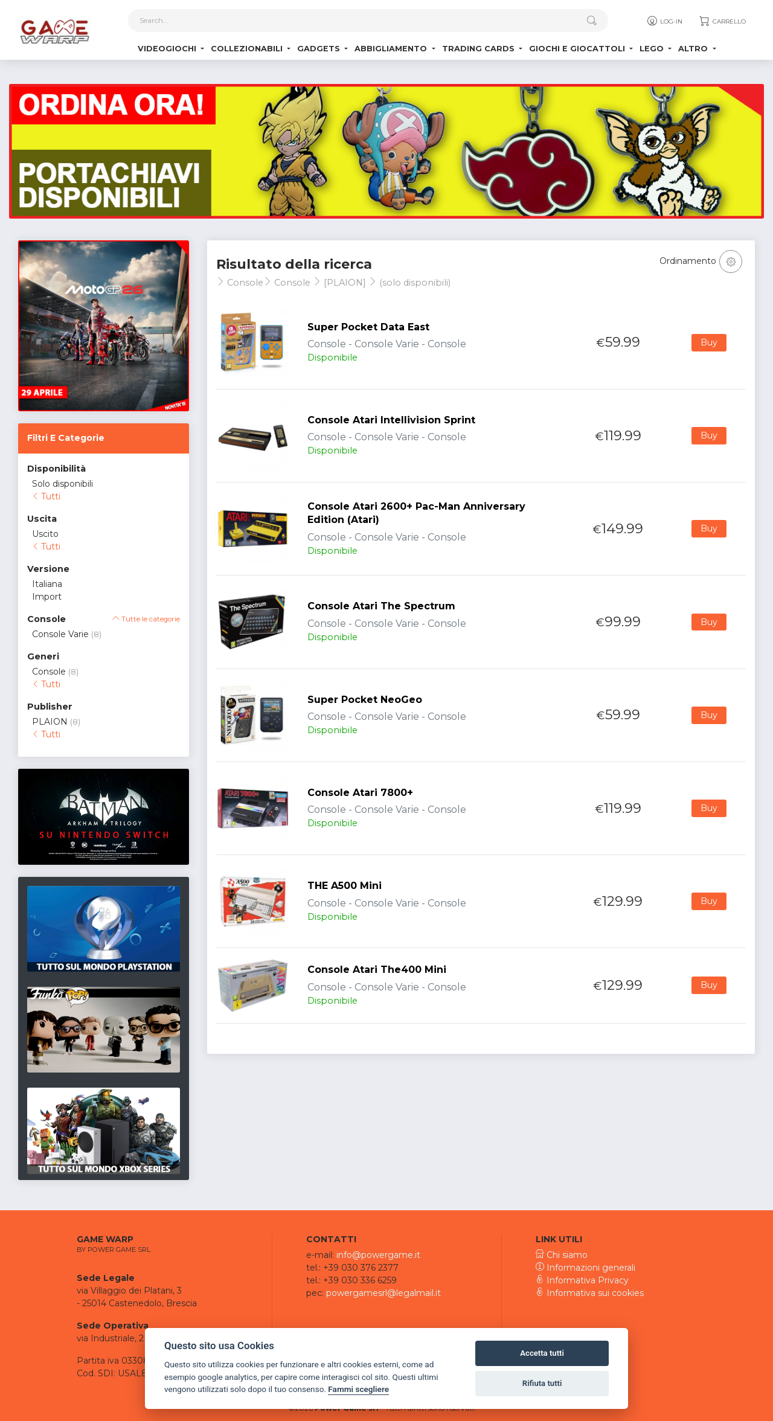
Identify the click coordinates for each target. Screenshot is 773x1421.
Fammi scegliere (358, 1389)
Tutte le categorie (146, 619)
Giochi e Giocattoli (578, 48)
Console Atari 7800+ (360, 792)
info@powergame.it (378, 1254)
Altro (694, 48)
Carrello (722, 21)
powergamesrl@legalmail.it (383, 1293)
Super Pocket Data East (368, 327)
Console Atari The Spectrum (381, 606)
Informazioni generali (585, 1267)
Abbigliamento (391, 48)
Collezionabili (248, 48)
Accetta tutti (542, 1353)
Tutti (46, 496)
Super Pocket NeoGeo (364, 699)
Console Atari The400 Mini (376, 969)
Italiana (47, 584)
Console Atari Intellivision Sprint (391, 420)
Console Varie (60, 634)
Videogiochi (168, 48)
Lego (653, 48)
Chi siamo (562, 1254)
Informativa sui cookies (590, 1293)
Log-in (664, 21)
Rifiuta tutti (542, 1383)
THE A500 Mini (344, 885)
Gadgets (319, 48)
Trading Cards (479, 48)
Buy (709, 342)
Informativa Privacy (582, 1280)
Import (47, 596)
